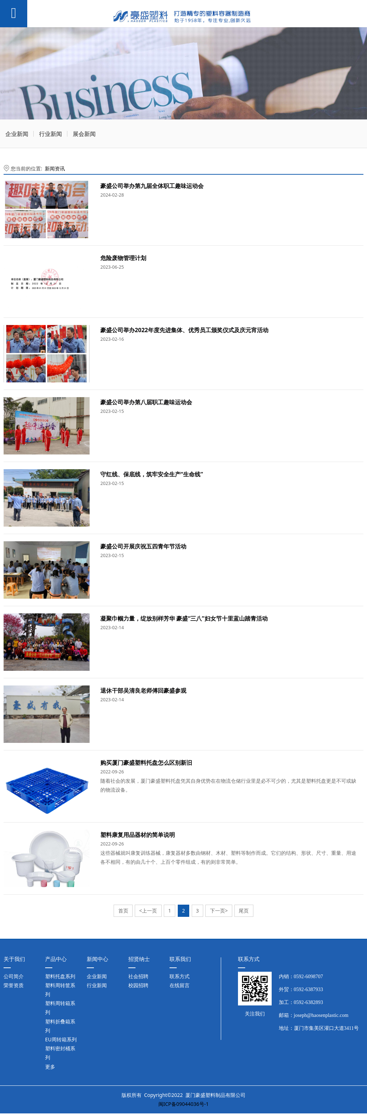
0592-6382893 (308, 1002)
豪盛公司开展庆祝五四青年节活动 (143, 546)
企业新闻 (16, 134)
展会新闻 (84, 134)
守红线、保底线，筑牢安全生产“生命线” (151, 474)
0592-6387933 (308, 989)
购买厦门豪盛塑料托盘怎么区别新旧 (146, 763)
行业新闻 (50, 134)
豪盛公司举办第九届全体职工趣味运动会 (152, 186)
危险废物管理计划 (123, 258)
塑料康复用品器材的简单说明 (137, 835)
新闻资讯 (55, 168)
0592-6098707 (308, 976)
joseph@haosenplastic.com (321, 1015)
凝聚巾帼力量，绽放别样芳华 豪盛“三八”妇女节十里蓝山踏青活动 (184, 618)
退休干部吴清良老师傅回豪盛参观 (143, 690)
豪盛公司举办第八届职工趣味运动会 (146, 402)
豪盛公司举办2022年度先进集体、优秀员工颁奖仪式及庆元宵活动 (184, 330)
